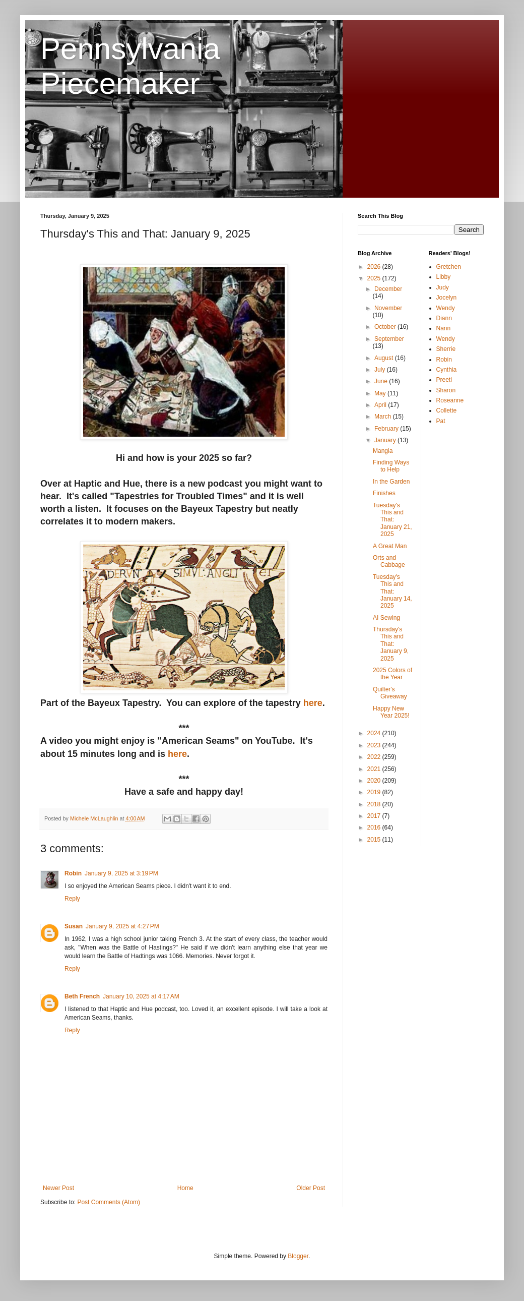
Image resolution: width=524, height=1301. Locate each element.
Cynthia (446, 369)
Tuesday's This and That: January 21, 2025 (392, 520)
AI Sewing (386, 617)
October (386, 326)
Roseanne (450, 400)
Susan (73, 926)
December (388, 288)
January (386, 440)
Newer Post (58, 1188)
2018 (374, 804)
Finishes (384, 493)
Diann (444, 318)
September (389, 338)
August (384, 358)
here (312, 703)
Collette (446, 410)
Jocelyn (446, 297)
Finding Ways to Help (391, 466)
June (381, 381)
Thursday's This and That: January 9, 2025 (391, 644)
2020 (374, 780)
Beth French (82, 996)
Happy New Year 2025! (391, 712)
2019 (374, 792)
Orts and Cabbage (389, 561)
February (387, 428)
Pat (440, 421)
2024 (374, 733)
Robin (73, 873)
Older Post (310, 1188)
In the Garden (391, 481)
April (381, 404)
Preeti (444, 379)
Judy (442, 287)
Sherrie (446, 348)
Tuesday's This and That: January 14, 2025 (392, 591)
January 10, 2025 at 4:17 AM (141, 996)
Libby (443, 276)
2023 (374, 745)
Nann (443, 328)
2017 (374, 815)
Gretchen (448, 266)
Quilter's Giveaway (390, 693)
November (388, 308)
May (380, 393)
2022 (374, 756)
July (380, 369)
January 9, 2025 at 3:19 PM (121, 873)
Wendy (445, 308)
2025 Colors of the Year (392, 674)
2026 (374, 266)
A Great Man (390, 546)
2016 (374, 827)
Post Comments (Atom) (108, 1202)
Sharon (446, 390)
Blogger (298, 1256)
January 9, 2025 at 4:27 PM (122, 926)
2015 (374, 839)
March (383, 416)
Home (185, 1188)
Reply (72, 898)
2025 (374, 278)
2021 (374, 769)
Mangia (382, 450)
